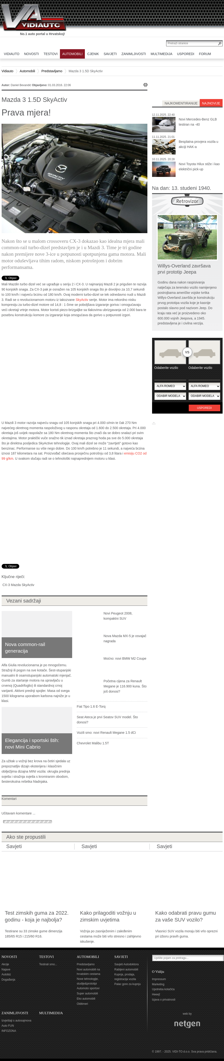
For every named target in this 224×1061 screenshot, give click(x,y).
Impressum (159, 979)
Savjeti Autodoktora (126, 964)
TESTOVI (46, 957)
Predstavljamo (51, 71)
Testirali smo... (48, 964)
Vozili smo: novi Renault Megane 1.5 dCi (106, 732)
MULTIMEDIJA (51, 1013)
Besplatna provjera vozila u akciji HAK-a (198, 144)
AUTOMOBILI (88, 957)
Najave (6, 969)
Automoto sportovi (88, 988)
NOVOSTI (9, 957)
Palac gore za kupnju (127, 984)
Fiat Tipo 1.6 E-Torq (91, 706)
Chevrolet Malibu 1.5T (93, 743)
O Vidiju (158, 971)
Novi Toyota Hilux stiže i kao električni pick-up (199, 166)
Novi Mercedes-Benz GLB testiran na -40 (198, 121)
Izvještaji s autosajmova (16, 1020)
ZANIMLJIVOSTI (15, 1013)
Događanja (8, 979)
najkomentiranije (181, 103)
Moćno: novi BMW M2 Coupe (125, 658)
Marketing (158, 984)
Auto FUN (8, 1025)
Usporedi (204, 408)
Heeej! (156, 994)
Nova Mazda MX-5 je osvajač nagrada (125, 638)
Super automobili (87, 993)
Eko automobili (86, 998)
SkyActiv (82, 300)
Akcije (5, 964)
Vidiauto (7, 71)
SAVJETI (121, 957)
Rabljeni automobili (126, 969)
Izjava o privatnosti (163, 999)
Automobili (27, 71)
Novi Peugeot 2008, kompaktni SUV (118, 615)
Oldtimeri (82, 1003)
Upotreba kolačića (163, 989)
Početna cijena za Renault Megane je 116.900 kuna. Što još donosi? (125, 686)
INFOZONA (9, 1031)
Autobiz (6, 974)
